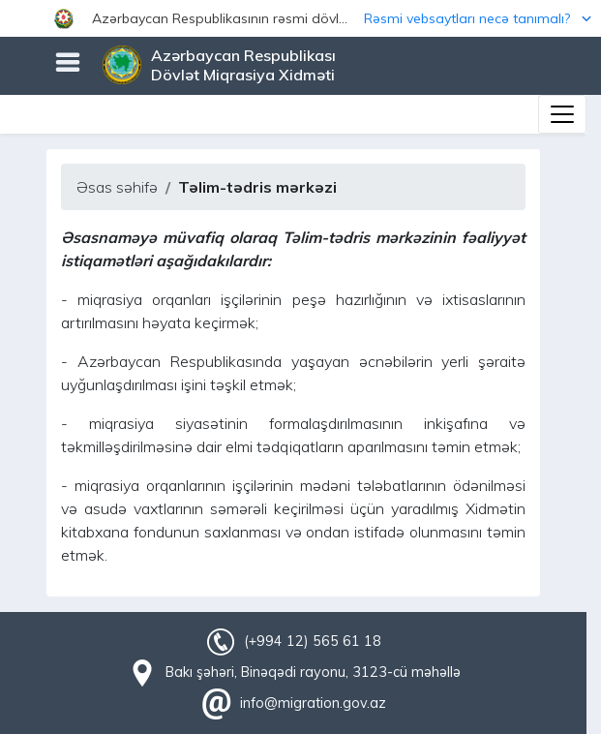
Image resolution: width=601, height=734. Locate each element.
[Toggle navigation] (562, 114)
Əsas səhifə (117, 187)
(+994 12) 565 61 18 (312, 641)
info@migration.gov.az (313, 703)
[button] (300, 18)
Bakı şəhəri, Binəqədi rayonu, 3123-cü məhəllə (313, 672)
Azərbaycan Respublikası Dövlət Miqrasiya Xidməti (243, 65)
